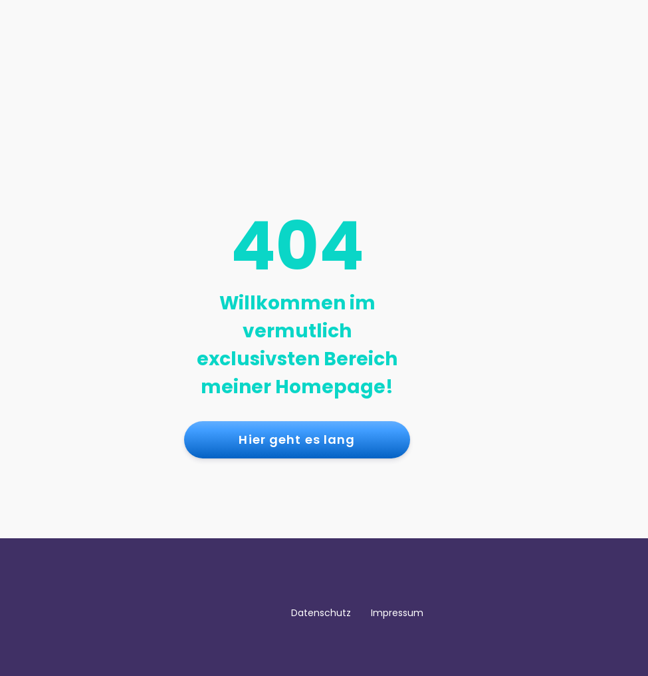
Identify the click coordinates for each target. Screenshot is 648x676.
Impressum (397, 612)
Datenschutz (321, 612)
